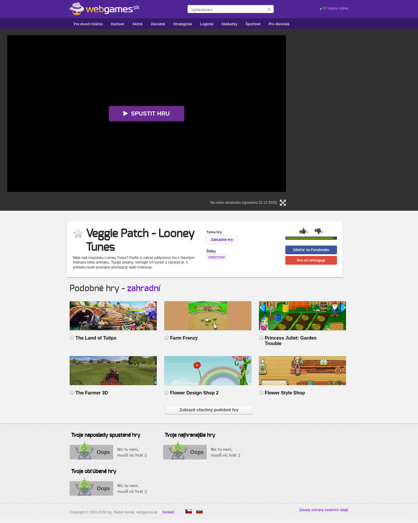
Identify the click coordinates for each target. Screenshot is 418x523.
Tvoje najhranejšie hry (190, 435)
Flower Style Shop (285, 392)
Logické (206, 24)
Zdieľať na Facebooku (311, 250)
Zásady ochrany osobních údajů (323, 510)
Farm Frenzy (184, 338)
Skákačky (229, 24)
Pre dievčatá (279, 24)
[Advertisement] (367, 71)
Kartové (117, 24)
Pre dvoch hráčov (88, 24)
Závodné (158, 24)
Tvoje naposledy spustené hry (105, 435)
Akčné (137, 24)
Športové (253, 24)
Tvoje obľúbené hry (93, 471)
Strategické (182, 24)
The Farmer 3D (91, 392)
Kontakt (168, 512)
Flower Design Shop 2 (194, 392)
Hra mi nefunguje (311, 260)
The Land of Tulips (95, 338)
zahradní (143, 288)
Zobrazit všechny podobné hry (208, 409)
